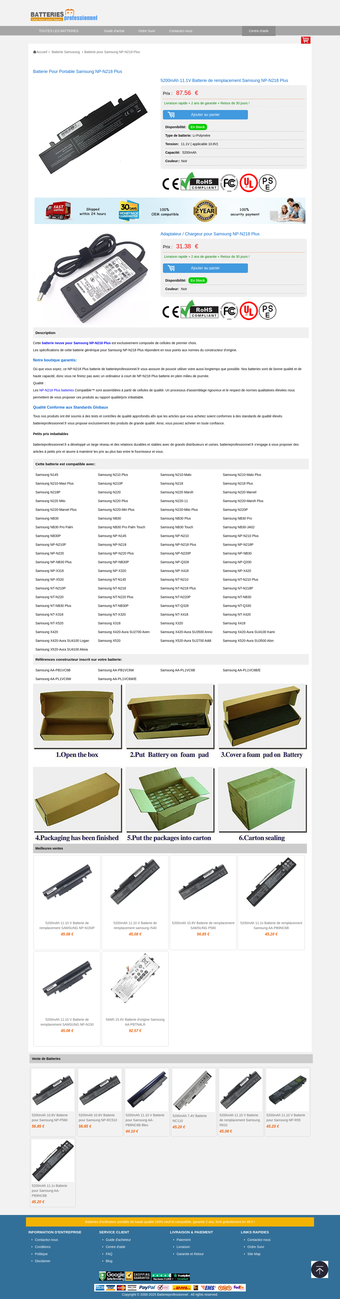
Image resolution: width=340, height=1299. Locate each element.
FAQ (109, 1254)
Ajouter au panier (205, 115)
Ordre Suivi (147, 31)
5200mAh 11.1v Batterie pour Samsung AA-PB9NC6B (49, 1190)
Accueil (42, 52)
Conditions (43, 1247)
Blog (109, 1261)
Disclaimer (42, 1261)
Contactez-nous (180, 31)
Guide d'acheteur (118, 1240)
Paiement (184, 1240)
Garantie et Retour (190, 1254)
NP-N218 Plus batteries (56, 390)
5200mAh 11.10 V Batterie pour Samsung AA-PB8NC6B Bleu (145, 1120)
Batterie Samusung (66, 52)
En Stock (198, 127)
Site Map (253, 1254)
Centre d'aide (259, 31)
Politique (41, 1254)
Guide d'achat (114, 31)
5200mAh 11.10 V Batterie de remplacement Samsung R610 (240, 1120)
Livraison (183, 1247)
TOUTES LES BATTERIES (59, 31)
